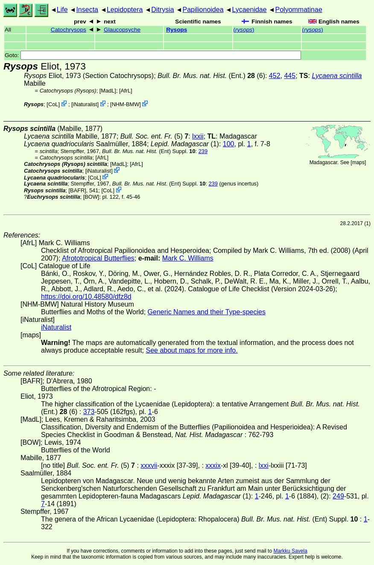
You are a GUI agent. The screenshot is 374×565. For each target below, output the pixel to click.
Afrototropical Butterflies (98, 258)
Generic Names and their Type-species (207, 312)
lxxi (264, 465)
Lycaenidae (249, 9)
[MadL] (107, 90)
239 (203, 151)
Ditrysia (162, 9)
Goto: (153, 55)
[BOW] (91, 197)
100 (228, 144)
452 (274, 75)
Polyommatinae (298, 9)
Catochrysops (68, 29)
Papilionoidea (202, 9)
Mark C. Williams (187, 258)
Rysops (176, 29)
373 (89, 411)
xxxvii (148, 465)
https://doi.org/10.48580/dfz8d (86, 296)
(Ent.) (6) (211, 75)
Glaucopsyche (122, 29)
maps (358, 162)
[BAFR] (77, 190)
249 (338, 496)
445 (289, 75)
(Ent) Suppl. (149, 151)
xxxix (213, 465)
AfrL (126, 90)
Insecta (87, 9)
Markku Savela (290, 551)
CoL (53, 104)
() (244, 29)
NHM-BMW (126, 104)
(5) (154, 136)
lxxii (198, 136)
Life (62, 9)
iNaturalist (85, 104)
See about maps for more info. (191, 350)
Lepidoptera (125, 9)
